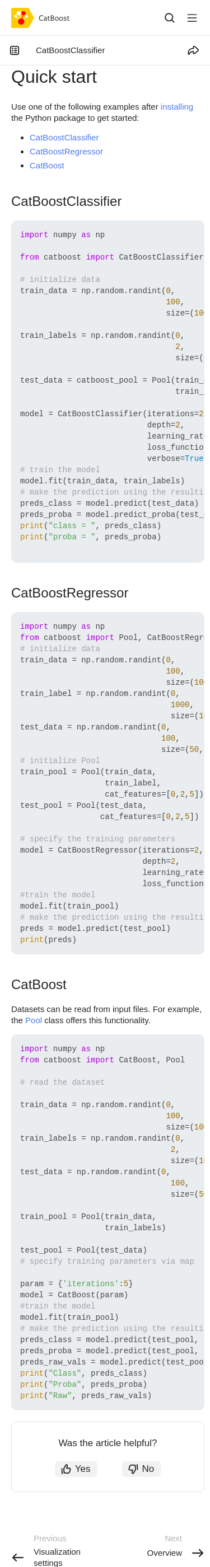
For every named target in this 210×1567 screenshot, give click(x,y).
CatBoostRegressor (66, 151)
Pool (33, 1020)
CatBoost (47, 165)
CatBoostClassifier (64, 137)
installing (177, 106)
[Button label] (192, 18)
